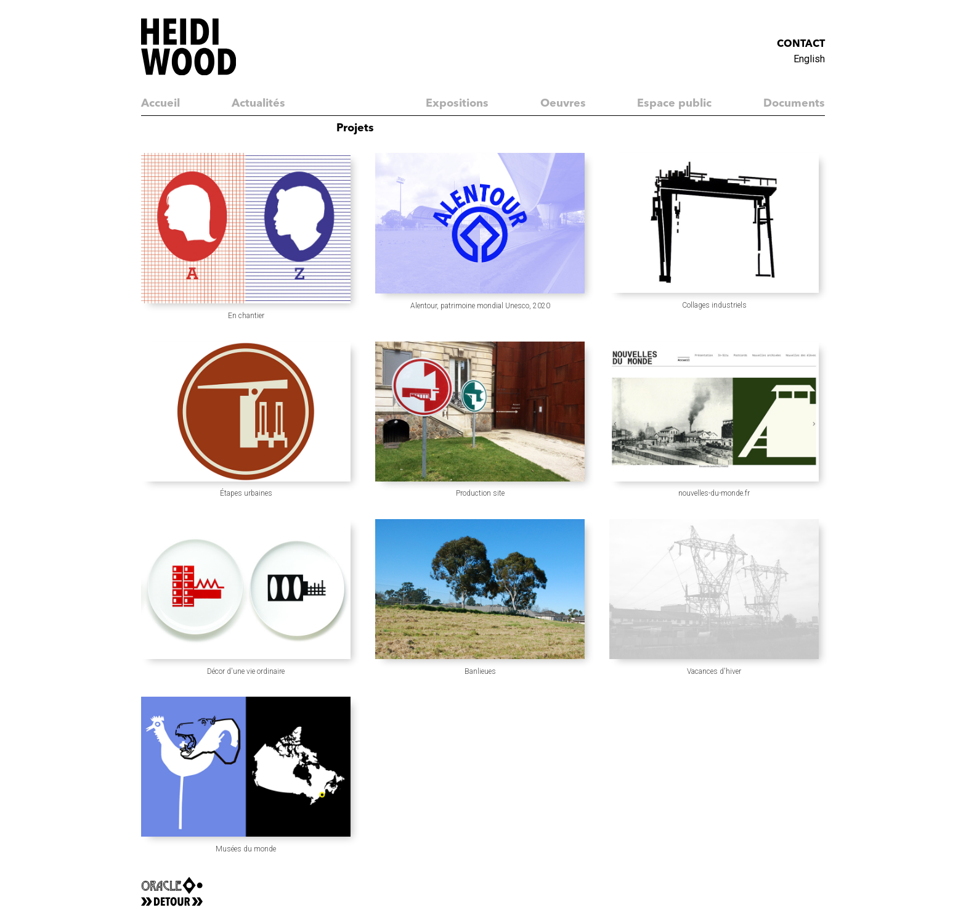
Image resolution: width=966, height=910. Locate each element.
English (809, 59)
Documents (794, 103)
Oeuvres (563, 103)
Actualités (258, 103)
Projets (355, 128)
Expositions (457, 103)
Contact (801, 44)
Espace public (674, 103)
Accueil (160, 103)
